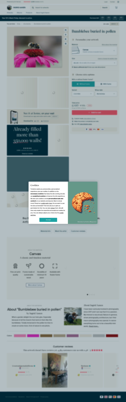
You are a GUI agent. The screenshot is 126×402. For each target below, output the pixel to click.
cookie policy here (46, 203)
